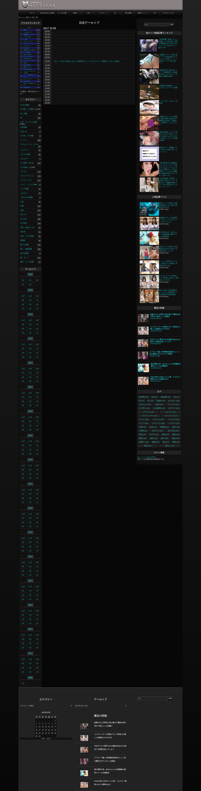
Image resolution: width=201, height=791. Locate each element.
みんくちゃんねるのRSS (146, 457)
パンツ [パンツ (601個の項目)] (143, 423)
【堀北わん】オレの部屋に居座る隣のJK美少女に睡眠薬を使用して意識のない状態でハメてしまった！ (168, 121)
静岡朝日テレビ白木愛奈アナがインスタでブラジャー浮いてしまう (168, 220)
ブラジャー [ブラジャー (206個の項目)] (158, 423)
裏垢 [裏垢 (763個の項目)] (155, 442)
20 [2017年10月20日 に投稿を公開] (49, 729)
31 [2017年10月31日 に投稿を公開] (39, 736)
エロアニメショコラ (28, 60)
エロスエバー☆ (27, 45)
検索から (25, 30)
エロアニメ (24, 150)
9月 (23, 300)
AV (115, 13)
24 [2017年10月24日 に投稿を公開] (39, 733)
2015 (30, 532)
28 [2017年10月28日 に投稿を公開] (52, 733)
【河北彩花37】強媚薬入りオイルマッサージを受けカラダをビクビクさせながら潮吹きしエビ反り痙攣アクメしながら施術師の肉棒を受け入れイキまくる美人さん (168, 169)
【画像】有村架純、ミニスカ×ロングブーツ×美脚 (168, 87)
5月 (23, 280)
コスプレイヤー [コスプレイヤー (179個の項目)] (149, 416)
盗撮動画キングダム (28, 34)
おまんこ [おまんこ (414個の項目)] (145, 404)
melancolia (26, 48)
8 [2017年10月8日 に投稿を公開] (55, 723)
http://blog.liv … (27, 87)
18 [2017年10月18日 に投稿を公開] (43, 729)
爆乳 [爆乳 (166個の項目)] (142, 438)
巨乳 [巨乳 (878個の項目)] (142, 434)
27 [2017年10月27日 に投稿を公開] (49, 733)
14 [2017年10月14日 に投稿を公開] (52, 726)
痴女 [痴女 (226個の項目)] (153, 438)
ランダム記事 (62, 13)
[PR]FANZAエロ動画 (47, 13)
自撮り (75, 13)
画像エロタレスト (28, 67)
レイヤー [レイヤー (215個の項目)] (173, 423)
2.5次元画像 (24, 105)
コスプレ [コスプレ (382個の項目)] (170, 412)
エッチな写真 (26, 52)
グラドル (23, 171)
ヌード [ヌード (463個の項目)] (143, 419)
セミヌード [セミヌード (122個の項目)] (171, 416)
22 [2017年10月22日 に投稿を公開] (55, 729)
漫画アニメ (141, 13)
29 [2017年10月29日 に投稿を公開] (55, 733)
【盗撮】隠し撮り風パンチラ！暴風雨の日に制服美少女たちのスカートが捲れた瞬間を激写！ (168, 73)
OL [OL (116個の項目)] (150, 401)
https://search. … (28, 65)
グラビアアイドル (27, 176)
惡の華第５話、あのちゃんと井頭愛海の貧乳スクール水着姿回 (168, 234)
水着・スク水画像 (27, 236)
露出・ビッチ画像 (27, 262)
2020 (30, 411)
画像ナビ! (25, 63)
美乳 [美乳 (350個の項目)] (175, 438)
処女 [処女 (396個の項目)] (175, 427)
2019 (30, 435)
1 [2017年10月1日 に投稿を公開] (55, 720)
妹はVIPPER (26, 81)
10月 (37, 296)
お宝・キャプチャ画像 (28, 122)
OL (21, 118)
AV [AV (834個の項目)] (154, 397)
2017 (28, 17)
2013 (30, 581)
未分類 (22, 232)
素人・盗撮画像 (26, 249)
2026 (30, 274)
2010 (30, 653)
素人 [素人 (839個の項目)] (164, 438)
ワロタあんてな (27, 32)
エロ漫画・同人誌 (27, 163)
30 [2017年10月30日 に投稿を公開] (36, 736)
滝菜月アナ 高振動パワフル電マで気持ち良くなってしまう (168, 150)
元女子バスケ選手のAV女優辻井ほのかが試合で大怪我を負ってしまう (168, 249)
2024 (30, 314)
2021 (30, 387)
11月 (30, 296)
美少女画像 (24, 253)
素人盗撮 (128, 13)
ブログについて (168, 13)
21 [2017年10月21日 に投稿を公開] (52, 729)
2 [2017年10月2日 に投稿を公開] (36, 723)
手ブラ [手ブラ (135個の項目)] (153, 434)
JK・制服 (23, 113)
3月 (37, 280)
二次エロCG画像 (26, 197)
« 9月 (43, 739)
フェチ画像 (24, 189)
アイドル (23, 140)
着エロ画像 (24, 245)
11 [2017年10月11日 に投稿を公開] (43, 726)
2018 (30, 459)
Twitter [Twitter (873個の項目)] (160, 401)
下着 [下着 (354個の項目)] (142, 427)
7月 (37, 300)
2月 (23, 284)
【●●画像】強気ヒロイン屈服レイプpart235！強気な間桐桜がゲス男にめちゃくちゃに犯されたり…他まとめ (168, 43)
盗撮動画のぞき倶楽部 (29, 50)
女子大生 (23, 219)
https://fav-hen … (28, 58)
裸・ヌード (24, 257)
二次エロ (23, 193)
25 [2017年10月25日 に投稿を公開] (43, 733)
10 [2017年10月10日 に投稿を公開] (39, 726)
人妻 (22, 202)
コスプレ (102, 13)
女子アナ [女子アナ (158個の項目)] (157, 431)
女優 (22, 210)
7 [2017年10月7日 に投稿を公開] (52, 723)
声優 (22, 206)
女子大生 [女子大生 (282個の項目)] (173, 431)
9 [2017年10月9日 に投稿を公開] (36, 726)
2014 (30, 556)
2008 (30, 677)
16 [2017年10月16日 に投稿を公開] (36, 729)
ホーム (32, 13)
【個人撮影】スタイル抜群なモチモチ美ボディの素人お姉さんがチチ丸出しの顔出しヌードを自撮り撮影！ (168, 136)
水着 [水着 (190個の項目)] (165, 434)
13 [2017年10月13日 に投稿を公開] (49, 726)
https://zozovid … (28, 54)
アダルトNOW (27, 36)
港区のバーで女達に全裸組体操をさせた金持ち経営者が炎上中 (168, 205)
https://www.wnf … (28, 69)
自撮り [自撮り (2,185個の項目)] (144, 442)
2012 (30, 605)
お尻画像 (23, 127)
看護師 (22, 240)
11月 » (48, 739)
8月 (30, 300)
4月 (30, 280)
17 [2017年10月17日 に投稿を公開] (39, 729)
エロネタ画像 (25, 154)
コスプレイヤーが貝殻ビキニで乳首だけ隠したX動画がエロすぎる (168, 278)
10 (33, 17)
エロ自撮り (24, 167)
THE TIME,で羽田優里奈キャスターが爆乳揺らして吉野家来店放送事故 (168, 292)
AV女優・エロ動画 (27, 109)
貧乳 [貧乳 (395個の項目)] (147, 446)
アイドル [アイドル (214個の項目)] (173, 404)
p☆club (25, 39)
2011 (30, 629)
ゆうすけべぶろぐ (28, 41)
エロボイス (24, 159)
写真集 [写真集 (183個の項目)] (164, 427)
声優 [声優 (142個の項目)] (143, 431)
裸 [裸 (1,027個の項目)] (166, 442)
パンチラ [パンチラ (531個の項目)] (173, 419)
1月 (30, 284)
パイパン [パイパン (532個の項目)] (158, 419)
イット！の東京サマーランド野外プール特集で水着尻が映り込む (168, 263)
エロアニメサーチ (28, 79)
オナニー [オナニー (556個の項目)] (174, 408)
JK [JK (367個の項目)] (141, 401)
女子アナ (23, 214)
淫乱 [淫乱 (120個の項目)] (175, 434)
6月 (23, 304)
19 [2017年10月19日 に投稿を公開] (46, 729)
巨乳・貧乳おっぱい (27, 227)
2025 (30, 290)
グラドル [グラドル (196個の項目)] (148, 412)
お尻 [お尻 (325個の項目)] (159, 404)
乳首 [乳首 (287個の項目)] (153, 427)
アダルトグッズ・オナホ (29, 144)
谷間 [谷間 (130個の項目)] (175, 442)
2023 (30, 338)
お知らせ (23, 131)
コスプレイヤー (26, 180)
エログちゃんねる (28, 56)
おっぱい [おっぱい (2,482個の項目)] (174, 401)
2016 (30, 508)
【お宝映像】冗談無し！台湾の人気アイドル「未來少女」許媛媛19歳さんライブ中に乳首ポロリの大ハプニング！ (168, 182)
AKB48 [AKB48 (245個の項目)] (143, 397)
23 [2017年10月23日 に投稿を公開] (36, 733)
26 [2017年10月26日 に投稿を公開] (46, 733)
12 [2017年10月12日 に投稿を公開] (46, 726)
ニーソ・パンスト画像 (28, 184)
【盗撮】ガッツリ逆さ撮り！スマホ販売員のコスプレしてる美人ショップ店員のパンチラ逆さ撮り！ (168, 59)
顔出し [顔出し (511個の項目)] (169, 446)
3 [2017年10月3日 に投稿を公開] (39, 723)
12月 (23, 296)
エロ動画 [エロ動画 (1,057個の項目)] (159, 408)
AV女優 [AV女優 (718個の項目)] (165, 397)
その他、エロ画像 (27, 136)
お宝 (88, 13)
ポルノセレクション (28, 43)
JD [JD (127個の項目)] (176, 397)
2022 (30, 363)
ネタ (154, 13)
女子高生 (23, 223)
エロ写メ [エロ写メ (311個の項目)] (144, 408)
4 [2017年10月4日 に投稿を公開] (42, 723)
